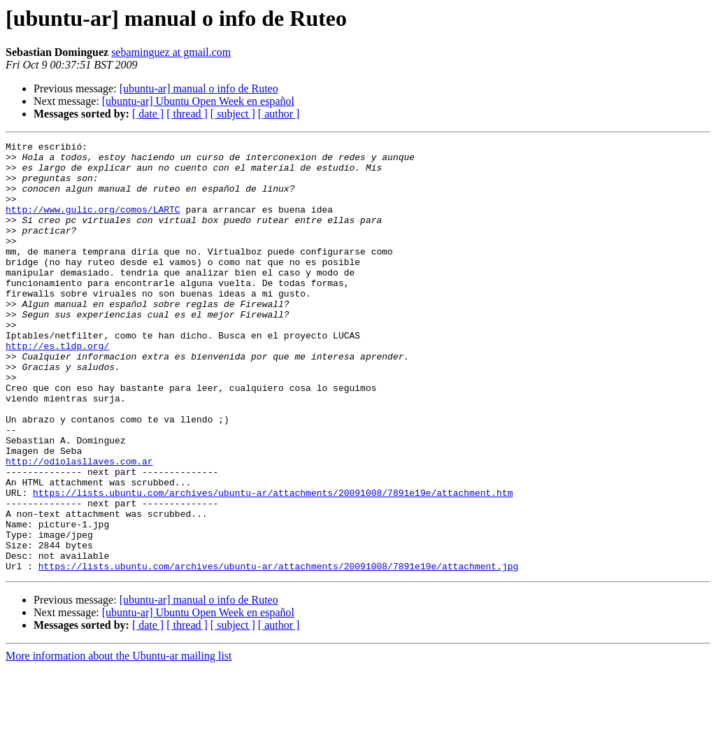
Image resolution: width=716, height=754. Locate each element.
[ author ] (279, 114)
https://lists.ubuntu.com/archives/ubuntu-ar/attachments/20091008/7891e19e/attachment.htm (273, 563)
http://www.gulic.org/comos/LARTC (93, 224)
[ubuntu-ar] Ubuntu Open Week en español (198, 101)
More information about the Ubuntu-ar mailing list (119, 742)
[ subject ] (232, 114)
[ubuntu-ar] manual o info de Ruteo (199, 88)
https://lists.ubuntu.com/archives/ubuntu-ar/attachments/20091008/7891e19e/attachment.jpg (278, 652)
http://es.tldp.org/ (57, 387)
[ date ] (148, 114)
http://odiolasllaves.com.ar (79, 526)
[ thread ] (187, 114)
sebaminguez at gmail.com (171, 52)
